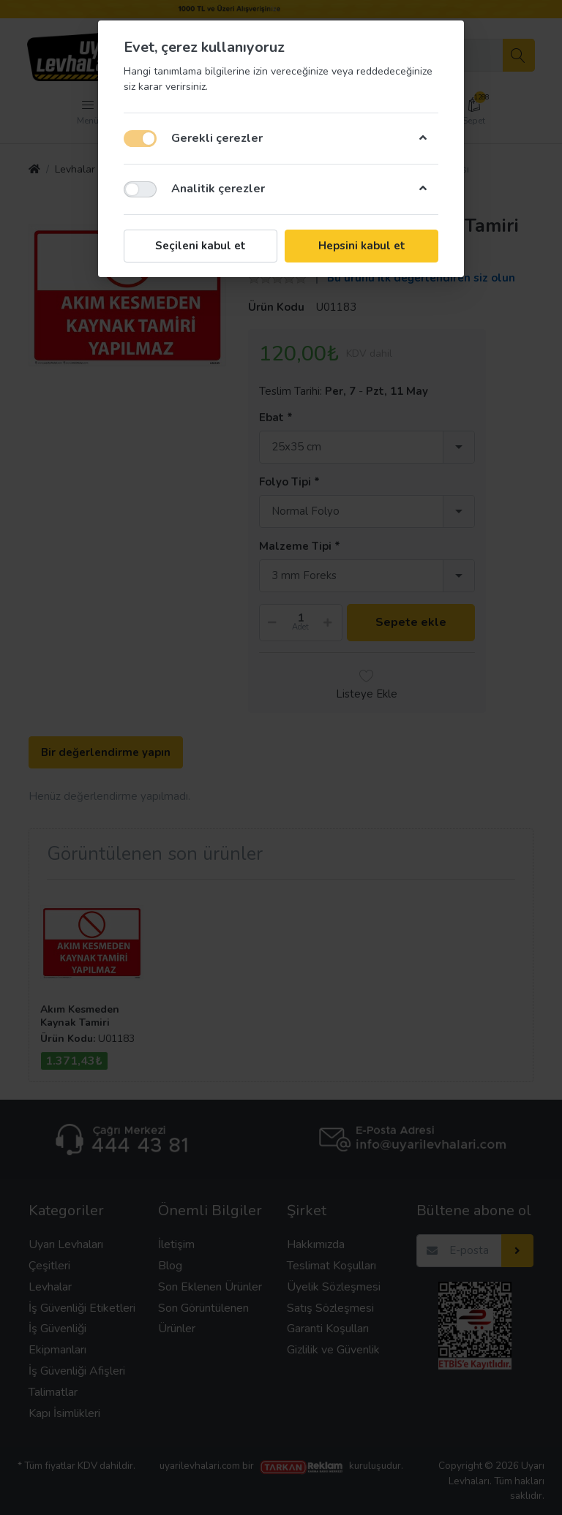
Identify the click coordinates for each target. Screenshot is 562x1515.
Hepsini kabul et (361, 245)
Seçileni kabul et (200, 245)
